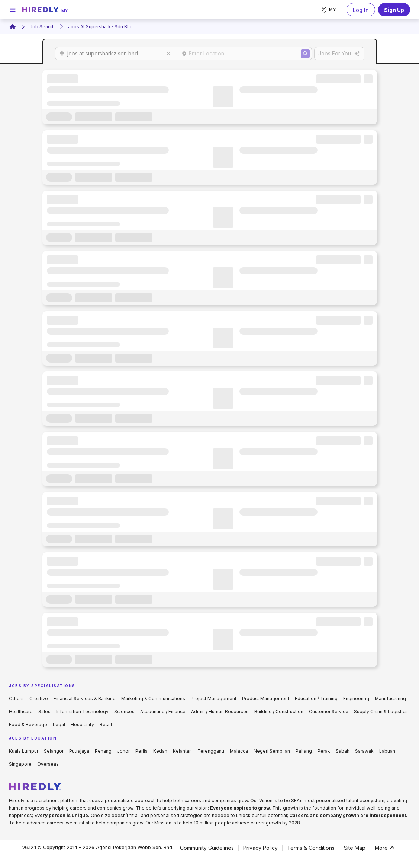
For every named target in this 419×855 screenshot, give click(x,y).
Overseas (48, 764)
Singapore (20, 764)
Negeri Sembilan (272, 751)
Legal (59, 724)
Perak (324, 751)
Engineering (356, 698)
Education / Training (316, 698)
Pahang (304, 751)
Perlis (141, 751)
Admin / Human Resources (220, 711)
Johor (123, 751)
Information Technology (82, 711)
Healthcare (21, 711)
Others (16, 698)
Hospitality (82, 724)
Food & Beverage (28, 724)
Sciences (124, 711)
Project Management (213, 698)
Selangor (54, 751)
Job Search (42, 26)
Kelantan (182, 751)
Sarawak (364, 751)
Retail (106, 724)
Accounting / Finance (163, 711)
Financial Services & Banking (85, 698)
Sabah (342, 751)
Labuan (387, 751)
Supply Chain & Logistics (381, 711)
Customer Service (328, 711)
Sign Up (394, 9)
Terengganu (210, 751)
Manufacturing (390, 698)
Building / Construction (278, 711)
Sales (44, 711)
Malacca (239, 751)
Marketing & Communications (153, 698)
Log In (361, 9)
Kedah (160, 751)
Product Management (265, 698)
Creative (38, 698)
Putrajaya (79, 751)
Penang (103, 751)
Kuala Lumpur (23, 751)
